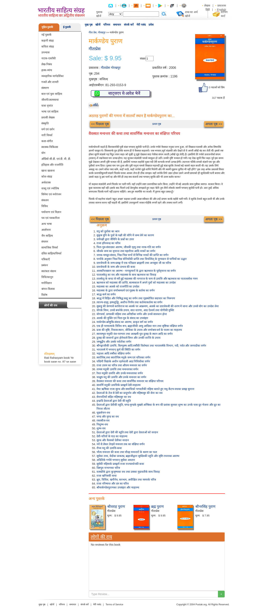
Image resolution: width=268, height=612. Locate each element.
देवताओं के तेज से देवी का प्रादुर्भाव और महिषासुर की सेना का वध (130, 392)
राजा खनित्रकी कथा (107, 475)
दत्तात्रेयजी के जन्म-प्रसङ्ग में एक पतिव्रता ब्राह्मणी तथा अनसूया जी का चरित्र (134, 262)
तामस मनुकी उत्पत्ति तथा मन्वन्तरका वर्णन (117, 369)
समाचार (117, 24)
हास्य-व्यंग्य (46, 70)
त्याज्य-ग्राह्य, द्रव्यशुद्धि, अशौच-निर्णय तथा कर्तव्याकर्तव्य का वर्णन (129, 302)
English (221, 9)
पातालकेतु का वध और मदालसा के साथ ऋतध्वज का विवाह (126, 274)
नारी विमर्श (46, 135)
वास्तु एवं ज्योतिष (50, 188)
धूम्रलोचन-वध (103, 412)
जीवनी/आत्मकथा (50, 99)
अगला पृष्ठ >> (213, 124)
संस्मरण (45, 87)
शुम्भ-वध (101, 428)
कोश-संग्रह (46, 176)
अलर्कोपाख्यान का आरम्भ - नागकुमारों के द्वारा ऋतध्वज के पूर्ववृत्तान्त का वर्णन (136, 270)
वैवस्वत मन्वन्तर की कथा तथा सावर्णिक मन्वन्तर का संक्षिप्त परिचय (130, 381)
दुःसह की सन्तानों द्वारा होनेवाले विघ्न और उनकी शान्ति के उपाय (128, 337)
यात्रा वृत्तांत (47, 105)
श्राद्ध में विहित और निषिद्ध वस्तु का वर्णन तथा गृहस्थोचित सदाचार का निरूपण (136, 298)
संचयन (44, 241)
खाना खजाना (48, 170)
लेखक (207, 5)
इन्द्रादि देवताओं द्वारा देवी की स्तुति (114, 400)
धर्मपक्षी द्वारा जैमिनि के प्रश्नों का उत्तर (115, 239)
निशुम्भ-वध (102, 424)
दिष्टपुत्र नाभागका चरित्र (108, 467)
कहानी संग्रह (47, 40)
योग (43, 152)
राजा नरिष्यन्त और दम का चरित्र (113, 483)
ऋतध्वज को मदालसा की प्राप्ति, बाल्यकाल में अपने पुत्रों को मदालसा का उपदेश (136, 282)
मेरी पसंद (141, 24)
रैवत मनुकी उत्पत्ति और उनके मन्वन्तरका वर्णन (120, 373)
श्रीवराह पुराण (116, 507)
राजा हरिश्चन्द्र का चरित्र (108, 243)
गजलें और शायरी (50, 82)
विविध (44, 206)
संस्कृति (45, 123)
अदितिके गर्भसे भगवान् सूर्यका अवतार (116, 459)
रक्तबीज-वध (103, 420)
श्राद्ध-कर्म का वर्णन (106, 294)
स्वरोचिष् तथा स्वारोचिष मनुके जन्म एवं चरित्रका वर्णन (123, 357)
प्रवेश (151, 24)
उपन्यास (45, 52)
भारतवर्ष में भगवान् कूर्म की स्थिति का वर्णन (118, 349)
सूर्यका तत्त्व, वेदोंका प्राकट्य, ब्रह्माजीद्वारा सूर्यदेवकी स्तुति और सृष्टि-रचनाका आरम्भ (138, 456)
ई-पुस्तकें (67, 27)
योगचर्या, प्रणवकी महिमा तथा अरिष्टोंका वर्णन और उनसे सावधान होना (132, 314)
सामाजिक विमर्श (49, 247)
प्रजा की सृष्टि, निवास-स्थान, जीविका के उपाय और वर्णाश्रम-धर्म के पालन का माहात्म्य (139, 329)
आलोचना (46, 229)
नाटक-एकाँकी (48, 58)
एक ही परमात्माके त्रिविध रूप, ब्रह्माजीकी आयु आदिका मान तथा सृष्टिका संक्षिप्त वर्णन (140, 325)
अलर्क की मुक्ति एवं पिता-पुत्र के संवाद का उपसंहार (122, 318)
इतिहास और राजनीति (52, 164)
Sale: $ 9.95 (105, 58)
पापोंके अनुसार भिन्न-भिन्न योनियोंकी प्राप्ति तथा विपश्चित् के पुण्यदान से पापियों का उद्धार (142, 258)
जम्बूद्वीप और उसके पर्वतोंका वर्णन (114, 341)
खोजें (97, 24)
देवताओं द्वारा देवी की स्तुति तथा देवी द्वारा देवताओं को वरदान (127, 432)
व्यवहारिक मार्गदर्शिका (52, 76)
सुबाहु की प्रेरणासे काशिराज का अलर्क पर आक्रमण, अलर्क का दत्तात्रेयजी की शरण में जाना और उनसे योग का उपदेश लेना (158, 306)
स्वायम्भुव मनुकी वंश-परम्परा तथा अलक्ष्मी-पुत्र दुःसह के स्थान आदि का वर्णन (135, 333)
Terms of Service (114, 604)
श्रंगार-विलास (48, 288)
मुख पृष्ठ (88, 24)
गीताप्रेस (94, 49)
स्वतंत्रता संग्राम (48, 271)
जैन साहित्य (47, 235)
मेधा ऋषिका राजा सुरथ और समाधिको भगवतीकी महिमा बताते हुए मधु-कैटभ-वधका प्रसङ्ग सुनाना (145, 389)
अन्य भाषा (46, 223)
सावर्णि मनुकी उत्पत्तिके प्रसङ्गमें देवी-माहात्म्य (119, 385)
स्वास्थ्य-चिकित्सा (49, 147)
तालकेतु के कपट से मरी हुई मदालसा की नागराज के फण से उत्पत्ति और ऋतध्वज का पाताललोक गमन (147, 278)
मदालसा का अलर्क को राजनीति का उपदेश (118, 286)
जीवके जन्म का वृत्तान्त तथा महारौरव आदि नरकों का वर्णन (126, 251)
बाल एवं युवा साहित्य (51, 93)
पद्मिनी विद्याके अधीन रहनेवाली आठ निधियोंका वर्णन (123, 361)
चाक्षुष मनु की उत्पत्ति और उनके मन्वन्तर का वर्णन (121, 377)
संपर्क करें (129, 24)
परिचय (106, 24)
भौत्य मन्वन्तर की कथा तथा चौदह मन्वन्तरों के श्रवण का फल (127, 452)
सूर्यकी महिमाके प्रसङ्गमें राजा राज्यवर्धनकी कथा (120, 463)
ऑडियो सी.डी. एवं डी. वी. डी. (56, 158)
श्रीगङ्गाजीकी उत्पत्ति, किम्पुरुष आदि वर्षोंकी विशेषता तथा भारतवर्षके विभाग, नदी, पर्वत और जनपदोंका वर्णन (151, 345)
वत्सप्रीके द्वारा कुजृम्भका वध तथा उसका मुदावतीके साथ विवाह (128, 471)
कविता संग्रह (47, 46)
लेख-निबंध (46, 64)
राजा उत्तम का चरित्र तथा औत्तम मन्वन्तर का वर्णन (122, 365)
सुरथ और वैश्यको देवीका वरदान (113, 440)
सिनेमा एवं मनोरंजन (51, 194)
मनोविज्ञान (46, 283)
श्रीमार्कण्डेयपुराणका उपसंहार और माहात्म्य (118, 487)
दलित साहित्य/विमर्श (51, 253)
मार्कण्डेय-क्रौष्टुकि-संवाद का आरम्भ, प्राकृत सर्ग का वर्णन (125, 322)
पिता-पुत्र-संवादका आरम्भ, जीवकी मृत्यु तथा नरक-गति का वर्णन (129, 247)
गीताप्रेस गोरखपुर (110, 67)
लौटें (95, 105)
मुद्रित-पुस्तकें (47, 27)
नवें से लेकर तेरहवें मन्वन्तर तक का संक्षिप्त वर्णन (121, 444)
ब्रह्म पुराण (157, 507)
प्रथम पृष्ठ (156, 124)
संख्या (143, 58)
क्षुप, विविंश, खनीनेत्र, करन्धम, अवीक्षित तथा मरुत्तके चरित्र (126, 479)
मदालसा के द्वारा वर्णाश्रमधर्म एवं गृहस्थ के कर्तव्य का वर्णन (126, 290)
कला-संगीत (47, 141)
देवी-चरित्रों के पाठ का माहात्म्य (112, 436)
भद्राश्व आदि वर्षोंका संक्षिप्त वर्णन (113, 353)
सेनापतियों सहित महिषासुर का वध (114, 396)
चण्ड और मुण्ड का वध (108, 416)
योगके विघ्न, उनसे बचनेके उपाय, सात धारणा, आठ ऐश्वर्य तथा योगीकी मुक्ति (135, 310)
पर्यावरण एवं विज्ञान (51, 212)
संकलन (45, 200)
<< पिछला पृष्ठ (100, 124)
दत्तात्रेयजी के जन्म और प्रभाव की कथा (116, 266)
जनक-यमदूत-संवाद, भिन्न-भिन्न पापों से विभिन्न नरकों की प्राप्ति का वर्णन (132, 255)
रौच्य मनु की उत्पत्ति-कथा (109, 448)
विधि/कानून (47, 277)
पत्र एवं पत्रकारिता (50, 218)
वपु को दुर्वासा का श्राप (108, 231)
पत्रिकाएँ (45, 259)
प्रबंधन (44, 265)
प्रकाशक (221, 5)
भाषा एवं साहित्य (49, 111)
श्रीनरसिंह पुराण (205, 507)
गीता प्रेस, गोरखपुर (97, 32)
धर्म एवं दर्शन (47, 129)
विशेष (44, 294)
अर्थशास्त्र (46, 182)
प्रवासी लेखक (48, 117)
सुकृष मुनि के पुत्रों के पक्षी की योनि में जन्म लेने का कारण (125, 235)
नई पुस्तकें (46, 34)
